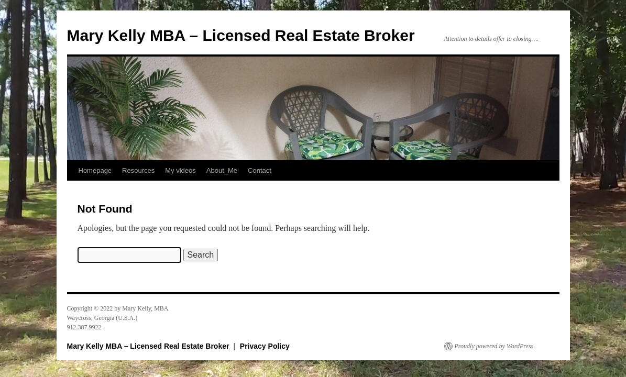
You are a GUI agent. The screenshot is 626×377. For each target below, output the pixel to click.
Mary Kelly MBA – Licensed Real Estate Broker (241, 35)
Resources (138, 170)
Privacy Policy (265, 346)
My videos (180, 170)
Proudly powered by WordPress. (495, 346)
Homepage (95, 170)
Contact (259, 170)
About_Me (221, 170)
